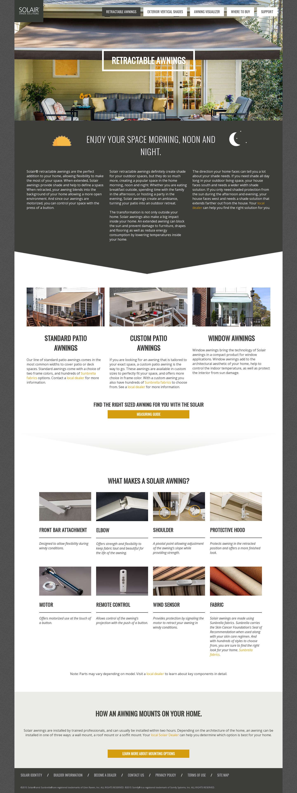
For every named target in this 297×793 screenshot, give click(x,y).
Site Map (223, 775)
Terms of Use (196, 775)
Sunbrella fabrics (158, 382)
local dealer (75, 378)
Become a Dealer (105, 775)
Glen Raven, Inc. (91, 787)
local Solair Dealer (165, 735)
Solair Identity (31, 775)
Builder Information (68, 775)
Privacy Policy (166, 775)
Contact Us (136, 775)
